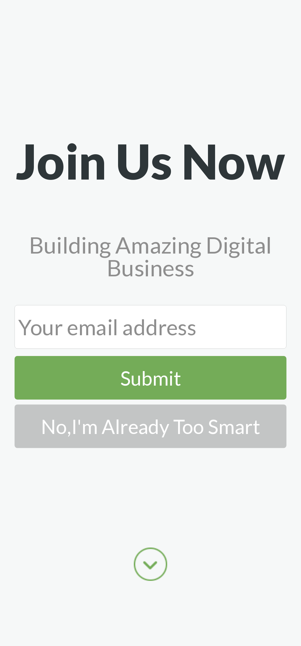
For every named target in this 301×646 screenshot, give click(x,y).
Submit (150, 378)
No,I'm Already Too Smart (150, 426)
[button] (150, 161)
